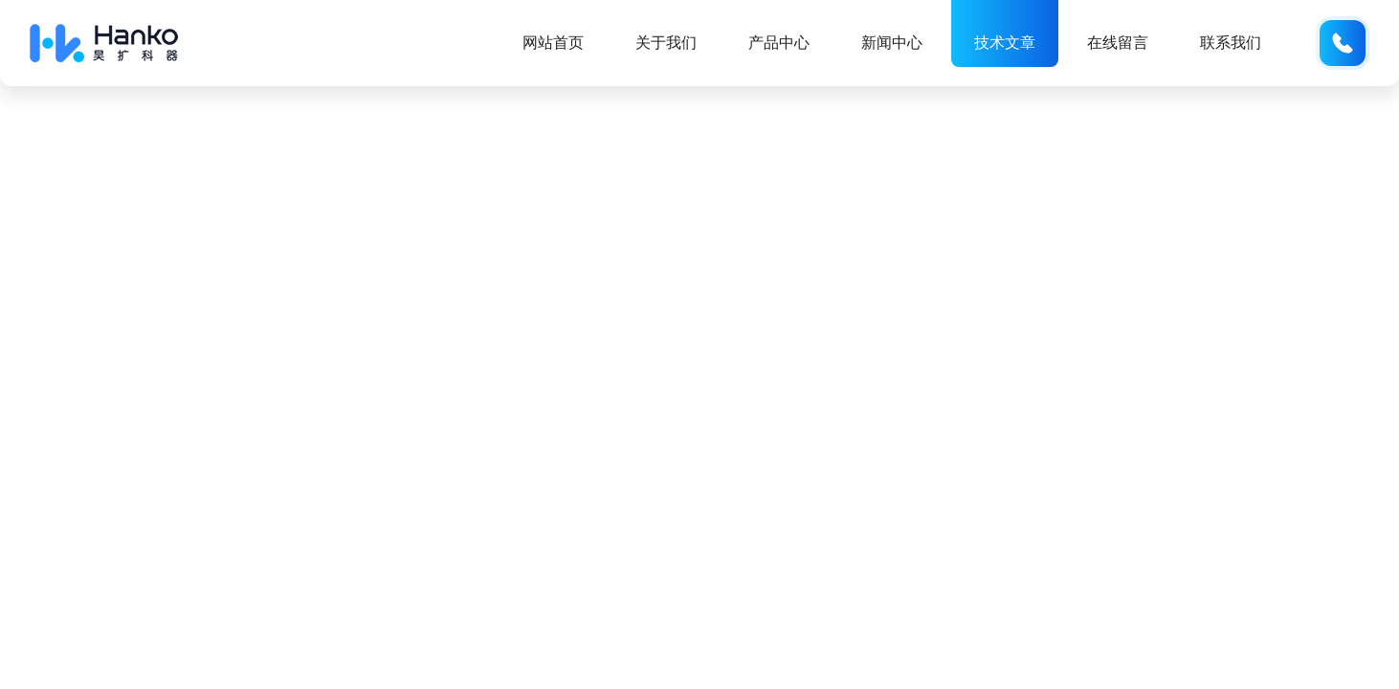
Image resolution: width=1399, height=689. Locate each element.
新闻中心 (891, 42)
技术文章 (1004, 42)
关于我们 (666, 42)
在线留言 (1117, 42)
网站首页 (553, 42)
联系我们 (1230, 42)
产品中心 (779, 42)
